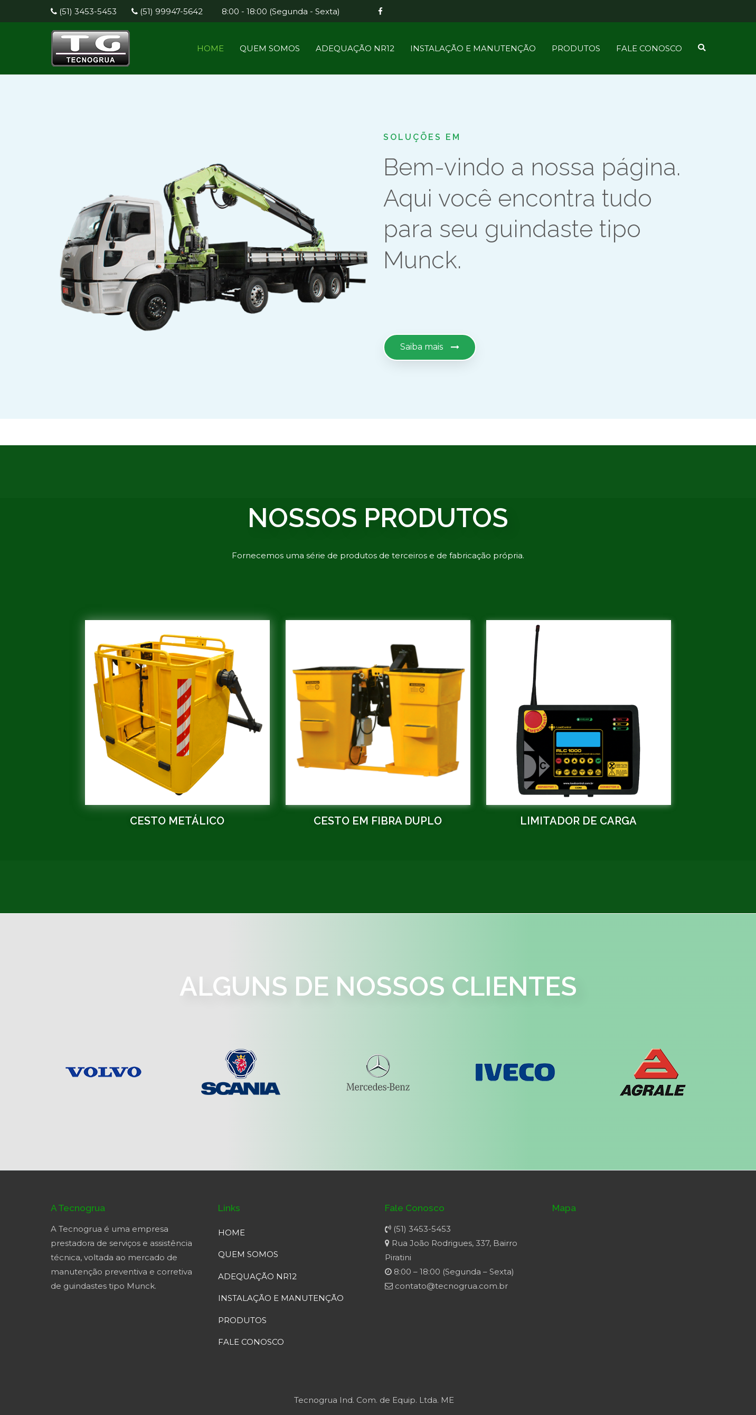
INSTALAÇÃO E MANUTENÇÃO (473, 48)
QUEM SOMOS (270, 48)
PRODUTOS (576, 48)
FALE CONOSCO (649, 48)
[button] (429, 347)
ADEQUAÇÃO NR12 (355, 48)
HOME (210, 48)
